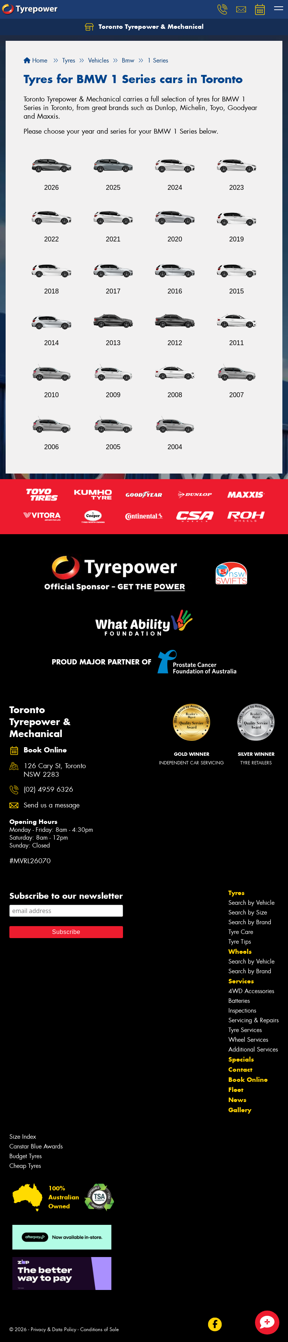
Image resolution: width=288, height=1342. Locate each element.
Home (35, 60)
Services (241, 981)
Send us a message (52, 805)
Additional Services (253, 1049)
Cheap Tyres (25, 1166)
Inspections (242, 1010)
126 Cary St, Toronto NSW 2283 (55, 770)
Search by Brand (249, 922)
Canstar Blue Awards (36, 1146)
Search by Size (247, 912)
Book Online (248, 1079)
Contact (240, 1069)
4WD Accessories (251, 991)
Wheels (240, 951)
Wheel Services (248, 1040)
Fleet (235, 1090)
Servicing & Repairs (253, 1020)
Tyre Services (245, 1030)
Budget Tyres (25, 1156)
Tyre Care (240, 932)
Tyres (236, 893)
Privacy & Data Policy (53, 1329)
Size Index (22, 1137)
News (237, 1100)
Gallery (239, 1110)
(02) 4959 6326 (48, 789)
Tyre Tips (239, 942)
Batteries (239, 1001)
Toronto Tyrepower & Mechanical (144, 26)
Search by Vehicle (251, 903)
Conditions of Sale (99, 1329)
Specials (241, 1059)
